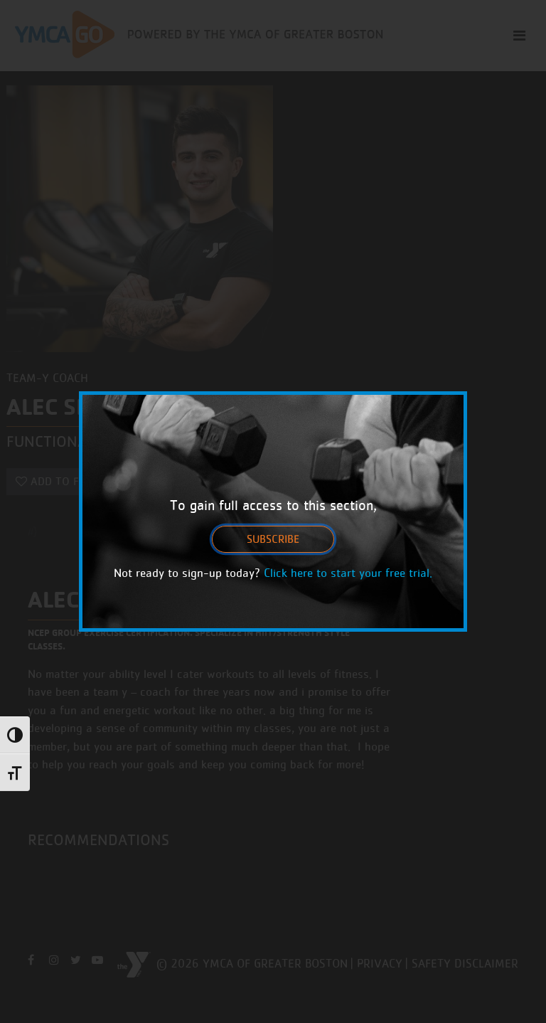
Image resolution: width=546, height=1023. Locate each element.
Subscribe (273, 539)
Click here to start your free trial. (348, 573)
